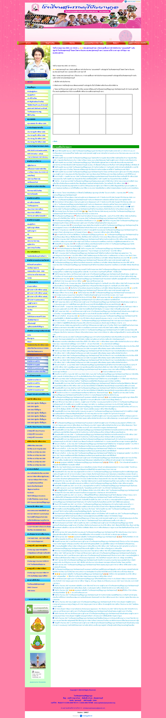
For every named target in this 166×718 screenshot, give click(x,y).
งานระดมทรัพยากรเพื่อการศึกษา (94, 43)
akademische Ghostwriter (38, 682)
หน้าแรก (28, 43)
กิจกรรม (72, 43)
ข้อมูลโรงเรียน (50, 43)
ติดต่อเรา (116, 43)
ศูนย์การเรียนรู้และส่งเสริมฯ (137, 43)
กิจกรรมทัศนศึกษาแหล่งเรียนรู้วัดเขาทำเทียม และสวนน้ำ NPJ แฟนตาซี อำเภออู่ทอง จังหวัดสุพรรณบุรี (86, 427)
